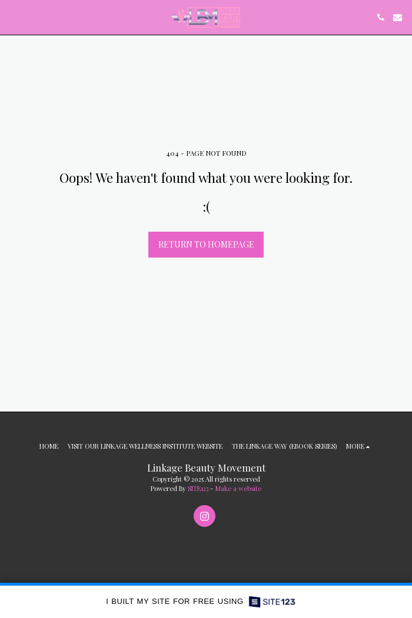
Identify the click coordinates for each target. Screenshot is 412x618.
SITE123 (198, 488)
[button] (13, 17)
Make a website (238, 488)
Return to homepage (206, 244)
